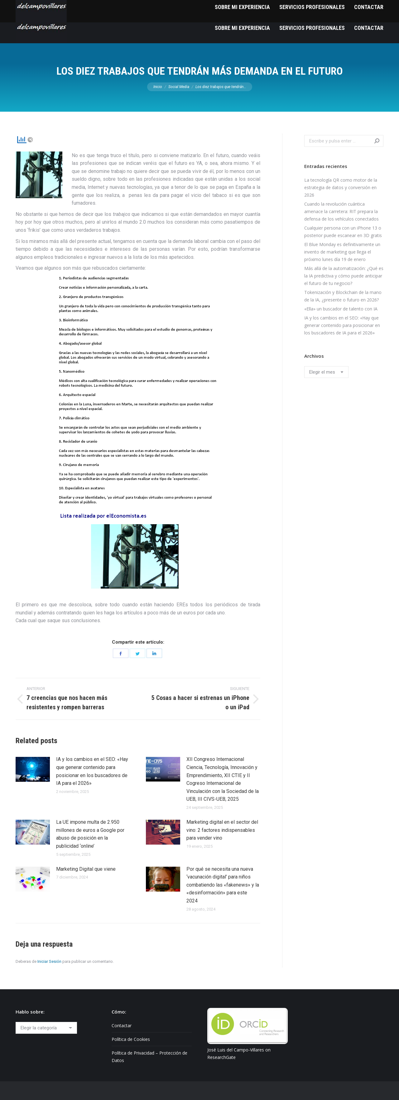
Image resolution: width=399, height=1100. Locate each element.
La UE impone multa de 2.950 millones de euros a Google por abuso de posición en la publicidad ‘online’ (90, 834)
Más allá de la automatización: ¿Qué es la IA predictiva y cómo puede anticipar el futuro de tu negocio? (343, 275)
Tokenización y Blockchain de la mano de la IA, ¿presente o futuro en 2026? (343, 296)
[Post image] (33, 769)
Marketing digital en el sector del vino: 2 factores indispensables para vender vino (222, 830)
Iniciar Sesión (49, 961)
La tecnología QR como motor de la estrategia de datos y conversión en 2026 (340, 187)
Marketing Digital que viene (86, 869)
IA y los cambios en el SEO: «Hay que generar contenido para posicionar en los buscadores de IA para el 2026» (92, 771)
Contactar (122, 1025)
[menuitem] (242, 28)
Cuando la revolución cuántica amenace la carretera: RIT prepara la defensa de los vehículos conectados (341, 211)
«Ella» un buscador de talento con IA (340, 309)
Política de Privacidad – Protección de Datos (149, 1056)
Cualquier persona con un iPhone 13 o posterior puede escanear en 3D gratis (343, 231)
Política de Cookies (131, 1039)
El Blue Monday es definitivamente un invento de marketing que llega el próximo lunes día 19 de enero (342, 251)
